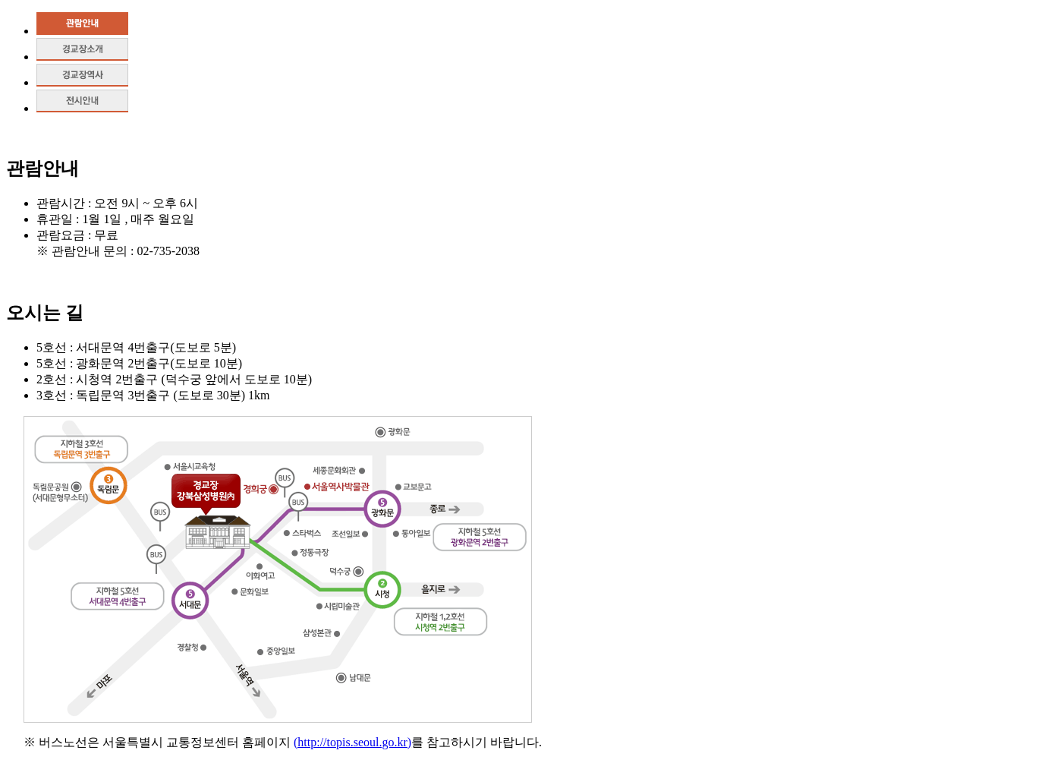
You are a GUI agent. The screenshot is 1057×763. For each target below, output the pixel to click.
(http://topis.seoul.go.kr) (352, 742)
